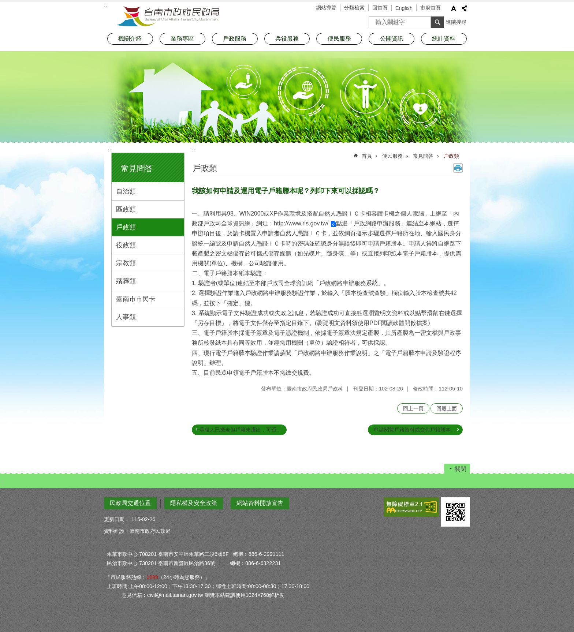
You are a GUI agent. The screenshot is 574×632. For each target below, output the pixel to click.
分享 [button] (464, 8)
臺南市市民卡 (136, 299)
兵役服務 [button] (287, 38)
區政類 (126, 209)
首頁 (367, 156)
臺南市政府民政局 (168, 16)
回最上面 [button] (446, 408)
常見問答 (137, 168)
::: (110, 150)
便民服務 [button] (339, 38)
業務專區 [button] (182, 38)
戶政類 (126, 227)
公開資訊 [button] (391, 38)
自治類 (126, 191)
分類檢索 (354, 8)
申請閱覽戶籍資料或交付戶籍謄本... (414, 430)
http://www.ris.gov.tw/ (301, 223)
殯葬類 (126, 281)
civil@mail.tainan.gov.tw (175, 595)
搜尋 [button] (437, 22)
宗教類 (126, 263)
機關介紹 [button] (130, 38)
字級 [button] (453, 8)
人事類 (126, 317)
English (404, 8)
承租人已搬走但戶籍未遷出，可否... (240, 430)
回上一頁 (413, 408)
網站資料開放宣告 (259, 503)
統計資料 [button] (443, 38)
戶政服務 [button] (234, 38)
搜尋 (374, 20)
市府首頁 (430, 8)
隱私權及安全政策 (193, 503)
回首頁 (380, 8)
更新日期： (117, 519)
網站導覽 (326, 8)
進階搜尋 (456, 22)
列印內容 (458, 168)
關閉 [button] (460, 469)
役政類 (126, 245)
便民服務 (392, 156)
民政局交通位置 (130, 503)
